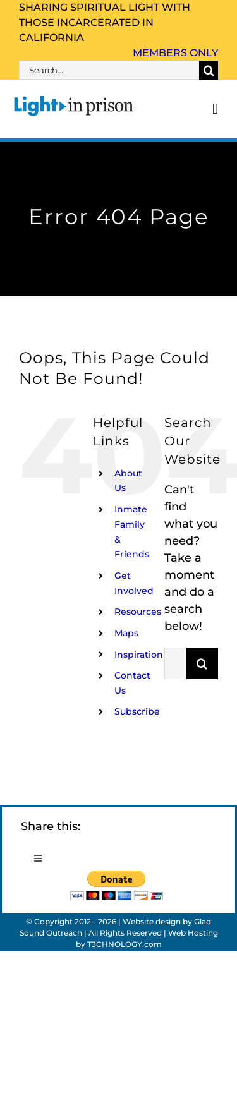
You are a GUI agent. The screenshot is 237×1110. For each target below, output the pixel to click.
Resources (137, 611)
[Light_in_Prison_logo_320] (74, 98)
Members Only (175, 53)
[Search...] (109, 70)
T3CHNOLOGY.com (124, 944)
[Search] (208, 70)
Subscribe (137, 711)
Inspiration (138, 654)
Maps (126, 633)
